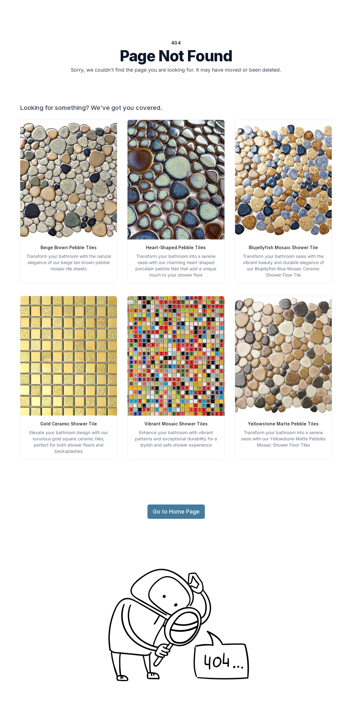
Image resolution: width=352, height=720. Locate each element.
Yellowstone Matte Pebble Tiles (283, 423)
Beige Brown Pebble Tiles (69, 247)
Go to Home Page (176, 511)
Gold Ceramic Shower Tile (68, 423)
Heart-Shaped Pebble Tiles (176, 247)
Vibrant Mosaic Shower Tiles (176, 423)
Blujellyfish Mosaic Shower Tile (283, 247)
